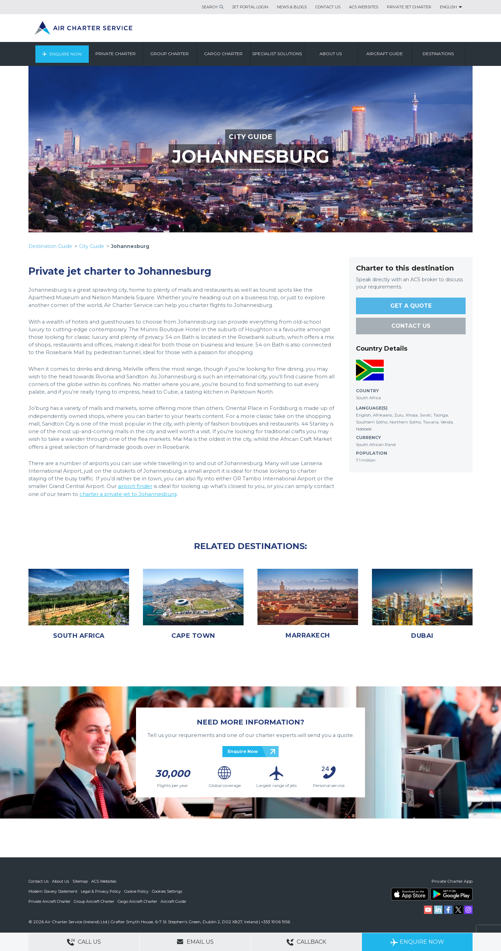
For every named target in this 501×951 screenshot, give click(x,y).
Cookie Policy (136, 891)
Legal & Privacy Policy (101, 891)
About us (331, 53)
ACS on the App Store (409, 894)
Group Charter (170, 53)
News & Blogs (292, 7)
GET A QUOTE (411, 305)
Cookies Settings (167, 891)
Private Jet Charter (409, 7)
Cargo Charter (223, 53)
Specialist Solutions (277, 53)
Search (210, 7)
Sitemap (80, 881)
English (448, 7)
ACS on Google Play (451, 894)
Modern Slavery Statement (52, 891)
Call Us (84, 942)
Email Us (195, 941)
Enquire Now (66, 53)
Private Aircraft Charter (49, 900)
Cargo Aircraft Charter (137, 900)
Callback (306, 942)
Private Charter (116, 53)
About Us (60, 881)
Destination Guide (50, 246)
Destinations (438, 53)
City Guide (91, 246)
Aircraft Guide (385, 53)
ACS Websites (363, 7)
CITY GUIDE (250, 136)
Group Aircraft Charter (94, 900)
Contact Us (327, 7)
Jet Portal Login (250, 7)
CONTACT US (411, 326)
